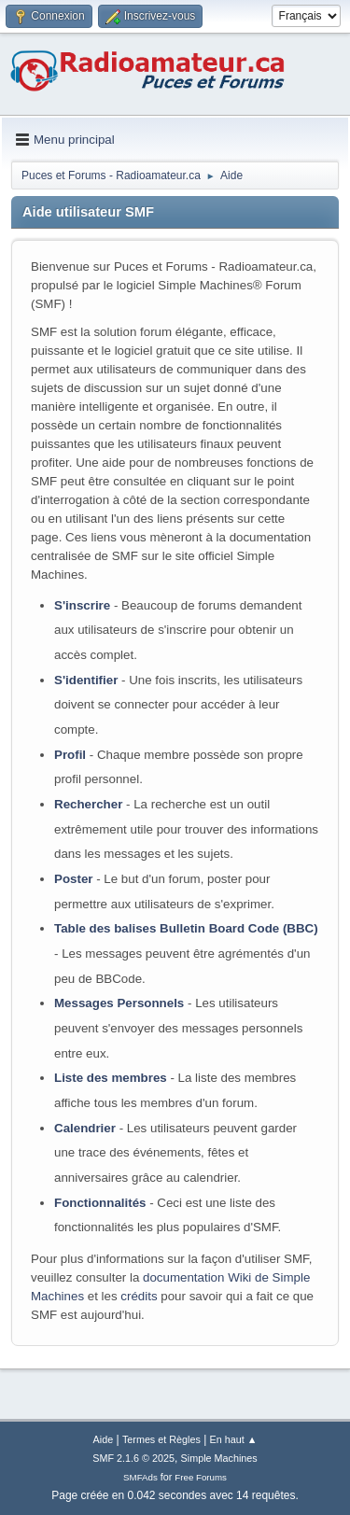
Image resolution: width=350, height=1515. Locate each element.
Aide (103, 1439)
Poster (73, 879)
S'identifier (86, 680)
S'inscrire (82, 605)
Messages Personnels (119, 1003)
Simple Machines (219, 1458)
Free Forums (201, 1477)
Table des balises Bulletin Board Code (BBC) (186, 928)
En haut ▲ (234, 1439)
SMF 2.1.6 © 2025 (133, 1458)
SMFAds (140, 1477)
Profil (70, 755)
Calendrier (85, 1128)
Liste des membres (110, 1078)
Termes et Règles (161, 1439)
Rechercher (88, 804)
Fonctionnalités (100, 1203)
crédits (138, 1296)
